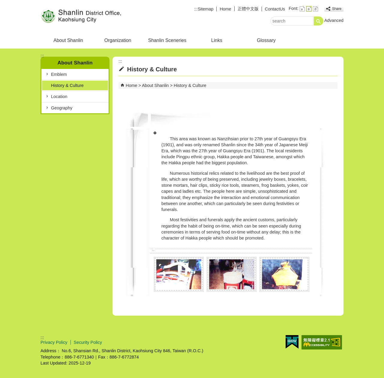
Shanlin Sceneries (167, 40)
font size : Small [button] (302, 8)
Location (59, 96)
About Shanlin (68, 40)
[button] (318, 20)
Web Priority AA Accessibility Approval (322, 342)
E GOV (292, 342)
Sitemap (206, 9)
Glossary (266, 40)
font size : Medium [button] (309, 9)
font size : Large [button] (315, 8)
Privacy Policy (54, 342)
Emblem (59, 74)
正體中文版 (248, 8)
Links (216, 40)
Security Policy (88, 342)
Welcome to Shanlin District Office (91, 16)
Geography (61, 108)
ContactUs (275, 9)
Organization (117, 40)
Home (225, 9)
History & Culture (67, 85)
